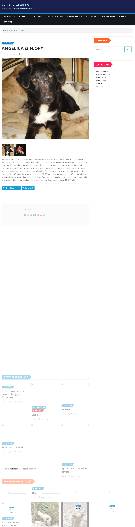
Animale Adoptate (54, 16)
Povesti (122, 16)
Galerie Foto (92, 16)
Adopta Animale (74, 16)
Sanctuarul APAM (16, 5)
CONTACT (8, 22)
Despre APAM (9, 16)
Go (128, 56)
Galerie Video (108, 16)
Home (5, 32)
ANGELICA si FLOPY (18, 32)
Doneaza (23, 16)
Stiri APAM (37, 16)
